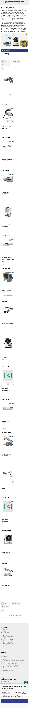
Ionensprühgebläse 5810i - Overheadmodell (8, 258)
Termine (4, 658)
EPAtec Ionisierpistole (7, 323)
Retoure (4, 659)
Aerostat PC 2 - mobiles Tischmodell (8, 356)
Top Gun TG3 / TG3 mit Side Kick (7, 127)
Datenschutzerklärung (9, 698)
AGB (4, 667)
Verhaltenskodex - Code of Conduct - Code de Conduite (13, 661)
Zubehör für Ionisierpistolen (6, 389)
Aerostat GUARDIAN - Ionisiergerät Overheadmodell (7, 160)
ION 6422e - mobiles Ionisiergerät (7, 291)
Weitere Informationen (14, 705)
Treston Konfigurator (8, 639)
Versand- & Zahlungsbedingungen (11, 665)
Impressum (5, 669)
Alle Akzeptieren (14, 701)
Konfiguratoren (6, 638)
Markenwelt (5, 629)
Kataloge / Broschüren (8, 636)
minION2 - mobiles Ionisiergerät (6, 225)
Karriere (4, 656)
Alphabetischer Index (8, 642)
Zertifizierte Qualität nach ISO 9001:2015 (12, 663)
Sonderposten (6, 632)
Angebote (5, 631)
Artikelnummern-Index (8, 643)
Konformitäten (6, 633)
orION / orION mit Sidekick (6, 487)
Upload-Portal (6, 635)
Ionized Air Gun (6, 585)
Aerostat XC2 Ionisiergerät (5, 193)
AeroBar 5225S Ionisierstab (5, 422)
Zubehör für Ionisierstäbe (5, 520)
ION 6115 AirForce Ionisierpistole (6, 455)
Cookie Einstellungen (8, 670)
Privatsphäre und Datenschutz (10, 666)
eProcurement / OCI (7, 640)
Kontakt (5, 655)
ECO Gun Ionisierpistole (8, 94)
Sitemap (5, 645)
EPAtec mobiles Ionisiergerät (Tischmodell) (6, 553)
